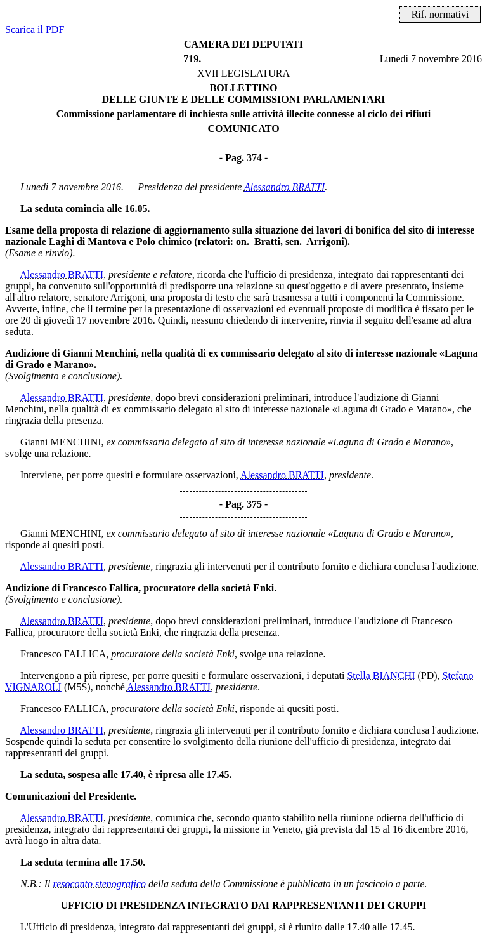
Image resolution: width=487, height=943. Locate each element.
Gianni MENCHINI (60, 442)
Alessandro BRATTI (284, 186)
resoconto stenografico (99, 883)
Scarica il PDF (34, 29)
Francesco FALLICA (63, 654)
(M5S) (77, 687)
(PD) (427, 675)
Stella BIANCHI (381, 675)
